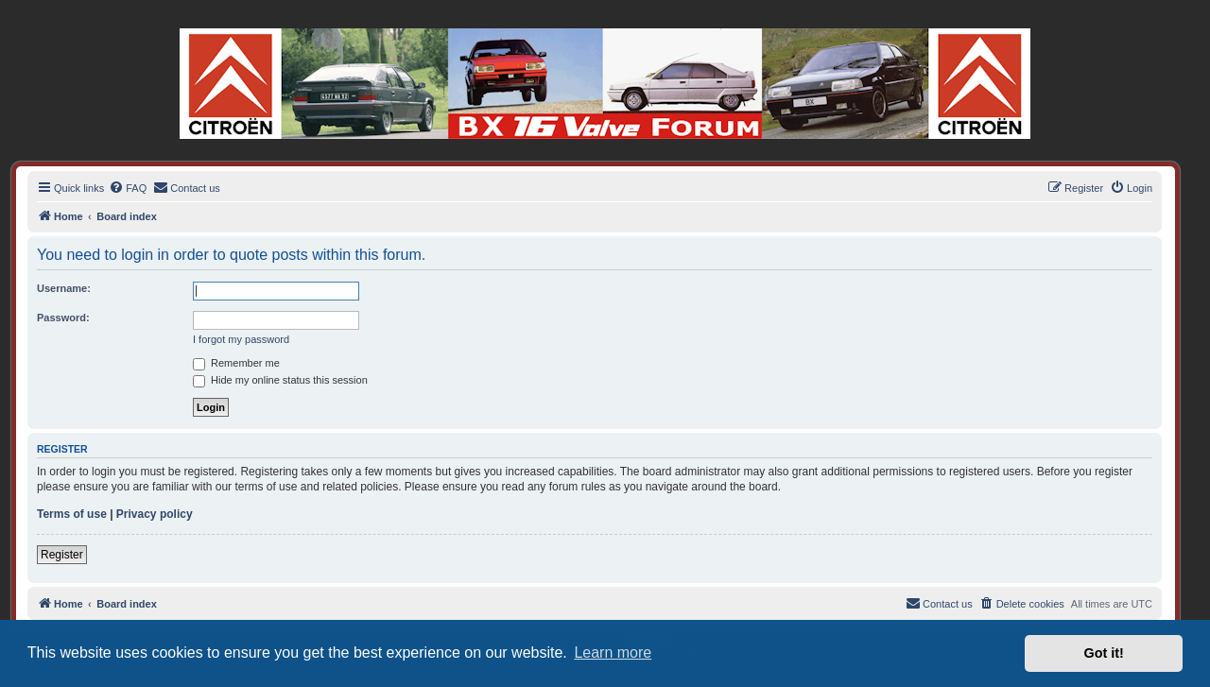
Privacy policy (154, 514)
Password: (63, 317)
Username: (64, 288)
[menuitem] (128, 188)
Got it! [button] (1104, 653)
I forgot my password (241, 339)
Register (62, 554)
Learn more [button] (612, 652)
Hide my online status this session (280, 380)
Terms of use (72, 514)
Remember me (236, 363)
